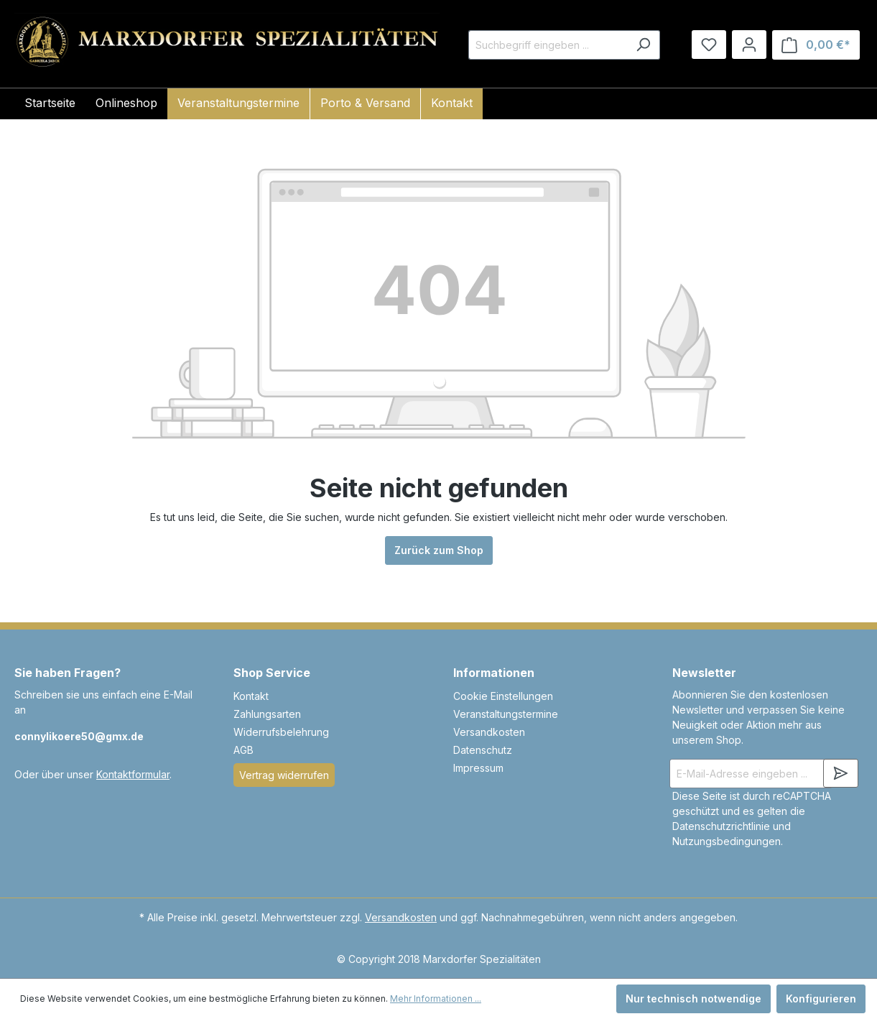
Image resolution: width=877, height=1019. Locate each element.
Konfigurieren (821, 998)
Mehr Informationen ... (435, 998)
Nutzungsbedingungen (726, 841)
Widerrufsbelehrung (281, 732)
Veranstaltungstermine (505, 714)
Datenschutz (482, 750)
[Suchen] (643, 45)
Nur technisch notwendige (693, 998)
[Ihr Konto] (749, 44)
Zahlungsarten (267, 714)
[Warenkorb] (816, 45)
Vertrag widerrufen (284, 775)
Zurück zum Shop (438, 550)
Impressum (478, 768)
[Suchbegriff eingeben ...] (547, 45)
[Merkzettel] (709, 44)
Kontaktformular (133, 774)
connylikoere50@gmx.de (79, 736)
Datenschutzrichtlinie (721, 826)
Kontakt (251, 696)
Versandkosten (489, 732)
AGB (243, 750)
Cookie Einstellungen (503, 696)
